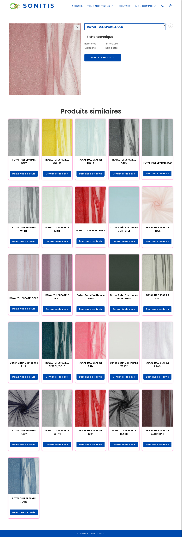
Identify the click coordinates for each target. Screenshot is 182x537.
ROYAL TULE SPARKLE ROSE (157, 229)
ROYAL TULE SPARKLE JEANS (23, 501)
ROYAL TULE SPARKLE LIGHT (90, 161)
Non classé (112, 47)
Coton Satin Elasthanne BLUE (24, 365)
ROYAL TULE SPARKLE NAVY (23, 433)
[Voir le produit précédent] (165, 25)
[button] (77, 27)
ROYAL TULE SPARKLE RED (90, 230)
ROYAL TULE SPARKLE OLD (157, 162)
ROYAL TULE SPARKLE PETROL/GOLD (57, 365)
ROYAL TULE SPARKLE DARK (124, 161)
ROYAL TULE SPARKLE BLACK (124, 433)
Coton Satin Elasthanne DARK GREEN (124, 297)
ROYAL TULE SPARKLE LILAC (57, 297)
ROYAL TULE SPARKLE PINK (90, 365)
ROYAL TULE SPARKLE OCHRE (57, 161)
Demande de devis (103, 58)
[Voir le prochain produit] (170, 25)
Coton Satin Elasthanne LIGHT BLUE (124, 229)
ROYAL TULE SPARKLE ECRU (157, 297)
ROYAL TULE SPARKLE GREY (23, 161)
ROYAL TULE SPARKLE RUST (90, 433)
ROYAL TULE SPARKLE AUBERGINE (157, 433)
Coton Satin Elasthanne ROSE (90, 297)
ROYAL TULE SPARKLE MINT (57, 229)
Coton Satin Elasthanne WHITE (124, 365)
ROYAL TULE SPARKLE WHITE (23, 229)
